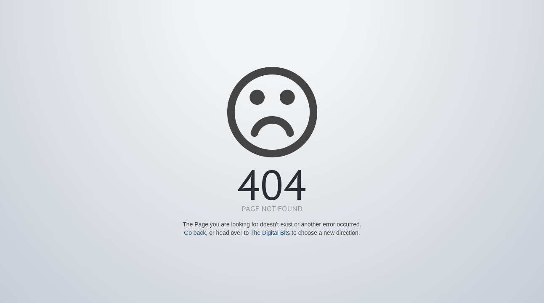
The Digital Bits (270, 232)
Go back (195, 232)
